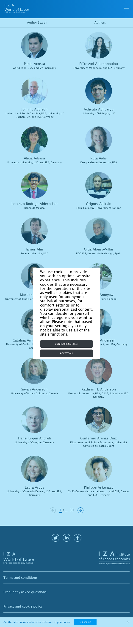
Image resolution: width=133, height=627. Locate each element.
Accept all (66, 353)
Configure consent (66, 344)
